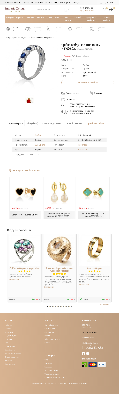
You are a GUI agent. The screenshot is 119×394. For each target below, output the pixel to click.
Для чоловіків (10, 364)
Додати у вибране (81, 56)
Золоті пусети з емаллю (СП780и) (25, 215)
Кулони (49, 17)
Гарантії (47, 335)
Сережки (19, 17)
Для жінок (82, 149)
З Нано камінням (106, 18)
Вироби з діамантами (13, 353)
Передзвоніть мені (86, 10)
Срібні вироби (10, 346)
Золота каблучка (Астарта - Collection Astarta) (59, 269)
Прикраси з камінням (90, 18)
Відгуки (76, 2)
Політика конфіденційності (54, 377)
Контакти (39, 2)
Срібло (38, 135)
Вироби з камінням (12, 357)
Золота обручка (94, 268)
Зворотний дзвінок (51, 370)
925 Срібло (40, 144)
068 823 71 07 (87, 327)
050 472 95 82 (87, 325)
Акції (56, 2)
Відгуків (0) (32, 123)
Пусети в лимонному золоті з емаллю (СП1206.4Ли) (93, 214)
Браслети (40, 17)
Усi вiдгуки (105, 304)
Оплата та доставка (23, 2)
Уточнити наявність (87, 82)
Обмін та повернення (52, 339)
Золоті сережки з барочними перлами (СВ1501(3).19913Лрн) (59, 214)
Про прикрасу (16, 123)
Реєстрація (48, 367)
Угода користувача (51, 374)
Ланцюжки (30, 17)
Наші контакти (49, 328)
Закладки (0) (49, 363)
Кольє (57, 17)
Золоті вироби (10, 350)
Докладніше (14, 279)
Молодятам (65, 2)
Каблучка (82, 144)
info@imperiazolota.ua (90, 343)
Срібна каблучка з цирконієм (25, 268)
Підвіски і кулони (11, 335)
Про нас (9, 2)
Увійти (109, 2)
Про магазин (49, 332)
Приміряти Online (95, 123)
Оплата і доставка (51, 325)
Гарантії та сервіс (74, 123)
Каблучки (10, 17)
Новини (48, 2)
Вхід (46, 360)
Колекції (77, 17)
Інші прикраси (67, 18)
